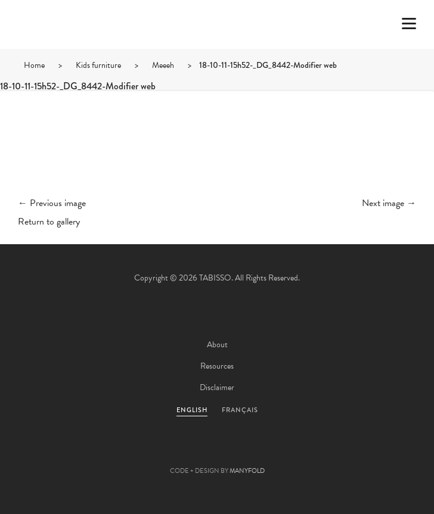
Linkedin (249, 452)
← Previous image (52, 203)
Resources (217, 366)
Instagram (281, 452)
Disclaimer (217, 387)
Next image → (389, 203)
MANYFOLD (247, 471)
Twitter (153, 452)
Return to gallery (49, 221)
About (217, 344)
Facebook (185, 452)
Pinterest (217, 452)
